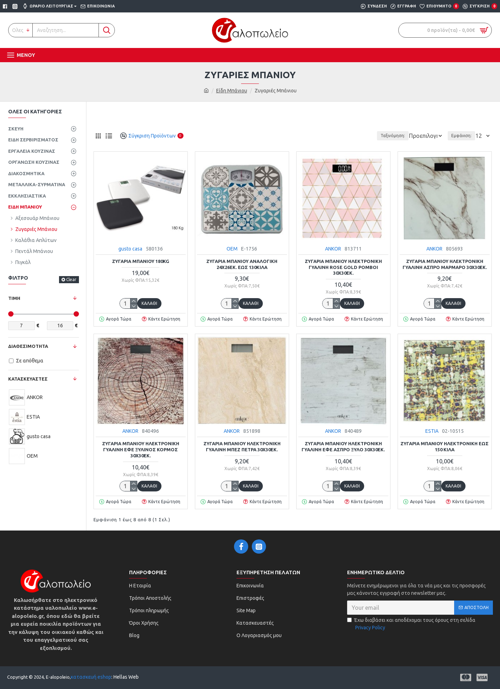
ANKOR (333, 249)
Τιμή (14, 298)
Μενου (26, 55)
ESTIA (431, 431)
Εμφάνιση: (463, 135)
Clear (71, 279)
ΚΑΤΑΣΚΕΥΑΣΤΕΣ (28, 378)
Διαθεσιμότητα (28, 346)
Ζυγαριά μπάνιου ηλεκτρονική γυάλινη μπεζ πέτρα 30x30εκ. (242, 446)
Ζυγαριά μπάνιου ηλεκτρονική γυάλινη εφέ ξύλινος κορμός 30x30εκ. (140, 449)
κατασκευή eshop (91, 677)
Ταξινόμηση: (369, 135)
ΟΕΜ (232, 249)
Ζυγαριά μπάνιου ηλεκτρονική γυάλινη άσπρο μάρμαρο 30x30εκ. (445, 264)
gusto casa (130, 249)
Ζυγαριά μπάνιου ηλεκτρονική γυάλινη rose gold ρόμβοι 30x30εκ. (343, 267)
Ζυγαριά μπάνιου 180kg (140, 261)
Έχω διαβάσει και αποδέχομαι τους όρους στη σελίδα (411, 624)
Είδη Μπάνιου (231, 90)
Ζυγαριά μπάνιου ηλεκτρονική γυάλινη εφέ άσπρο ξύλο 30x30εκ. (343, 446)
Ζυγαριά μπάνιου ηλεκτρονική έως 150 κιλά (444, 446)
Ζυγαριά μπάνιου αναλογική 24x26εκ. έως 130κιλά (241, 264)
